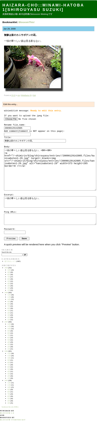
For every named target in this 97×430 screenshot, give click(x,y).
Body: (7, 147)
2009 (6, 268)
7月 (8, 277)
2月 (8, 288)
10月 (9, 270)
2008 (6, 292)
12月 (9, 295)
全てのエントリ (10, 261)
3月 (8, 286)
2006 (6, 351)
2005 (6, 380)
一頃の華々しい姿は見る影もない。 (50, 202)
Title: (8, 137)
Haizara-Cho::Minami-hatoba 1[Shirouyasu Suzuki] (43, 7)
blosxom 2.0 (7, 413)
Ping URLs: (10, 212)
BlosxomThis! (27, 22)
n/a (18, 95)
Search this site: (7, 252)
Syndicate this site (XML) (10, 407)
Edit (34, 95)
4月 (8, 283)
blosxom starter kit (13, 420)
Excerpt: (9, 195)
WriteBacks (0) (26, 95)
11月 (9, 297)
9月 (8, 272)
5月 (8, 281)
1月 (8, 290)
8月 (8, 274)
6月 (8, 279)
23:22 (13, 95)
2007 (6, 322)
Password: (9, 229)
